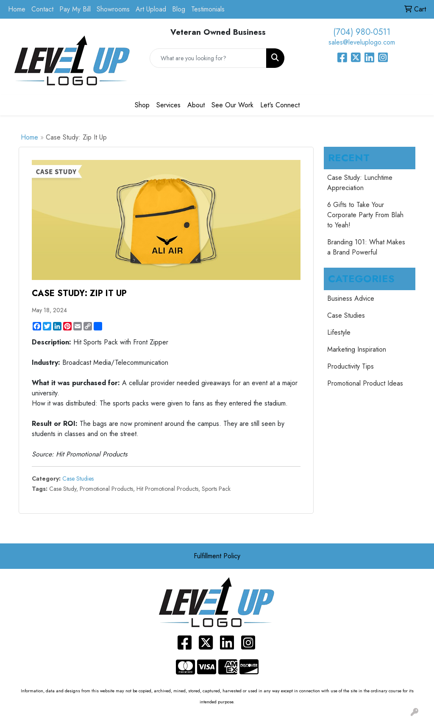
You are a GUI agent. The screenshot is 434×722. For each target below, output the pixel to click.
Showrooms (113, 9)
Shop (142, 105)
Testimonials (208, 9)
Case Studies (78, 478)
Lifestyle (339, 332)
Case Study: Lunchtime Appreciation (359, 183)
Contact (42, 9)
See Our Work (232, 105)
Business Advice (350, 298)
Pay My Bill (75, 9)
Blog (178, 9)
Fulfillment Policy (217, 556)
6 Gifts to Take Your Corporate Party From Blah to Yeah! (365, 215)
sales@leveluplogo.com (361, 42)
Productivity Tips (350, 366)
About (196, 105)
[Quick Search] (208, 58)
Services (168, 105)
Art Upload (151, 9)
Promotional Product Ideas (365, 383)
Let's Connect (280, 105)
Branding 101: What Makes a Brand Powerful (366, 247)
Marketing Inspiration (356, 349)
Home (16, 9)
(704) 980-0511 (361, 32)
